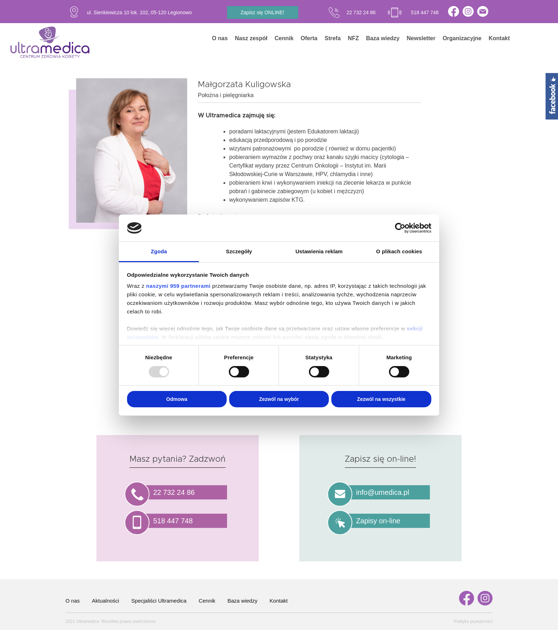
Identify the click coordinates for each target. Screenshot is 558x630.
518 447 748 (425, 12)
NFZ (353, 38)
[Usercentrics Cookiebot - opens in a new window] (400, 228)
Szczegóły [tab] (239, 251)
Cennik (284, 38)
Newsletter (421, 38)
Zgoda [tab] (159, 251)
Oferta (309, 38)
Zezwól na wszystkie (381, 399)
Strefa (333, 38)
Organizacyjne (462, 38)
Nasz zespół (251, 38)
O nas (219, 38)
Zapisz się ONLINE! (262, 12)
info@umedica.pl (382, 492)
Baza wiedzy (382, 38)
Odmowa (176, 399)
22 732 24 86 (361, 12)
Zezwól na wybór (279, 399)
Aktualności (105, 601)
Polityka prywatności (473, 621)
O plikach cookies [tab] (399, 251)
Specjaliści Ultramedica (158, 601)
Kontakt (499, 38)
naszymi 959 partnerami (178, 286)
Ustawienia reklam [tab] (319, 251)
